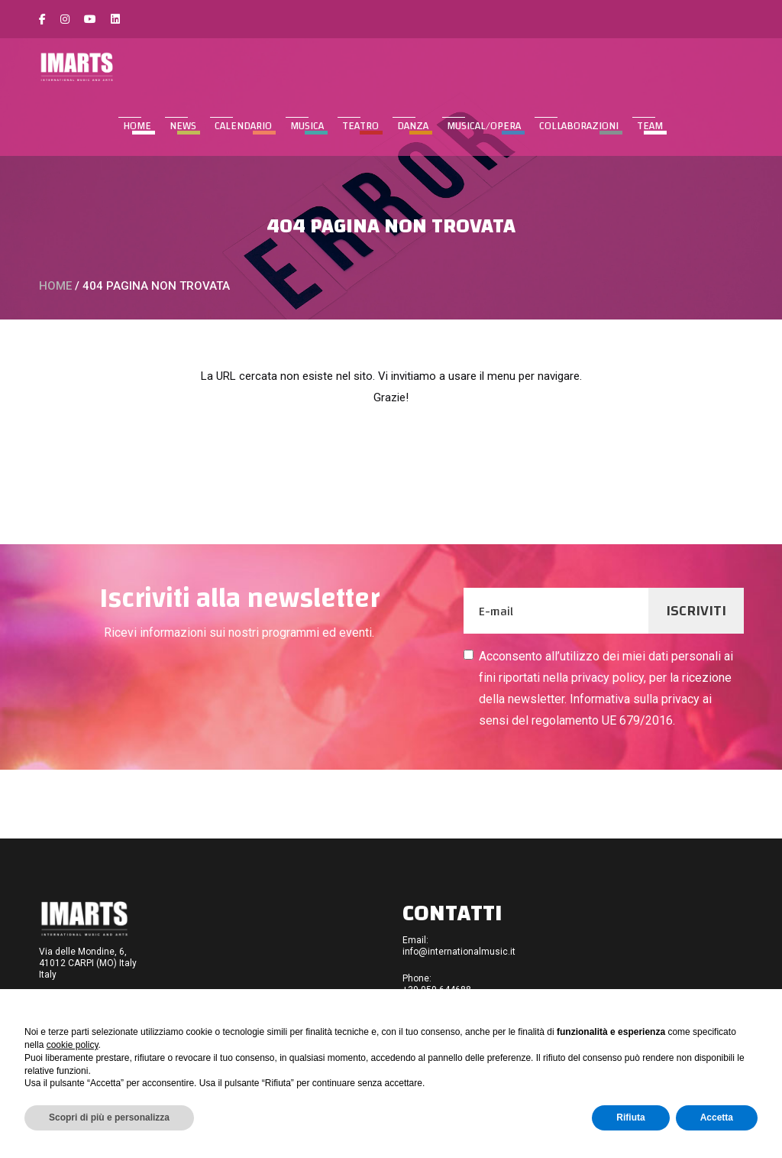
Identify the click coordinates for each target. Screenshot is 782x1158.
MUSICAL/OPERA (484, 126)
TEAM (650, 126)
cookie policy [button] (73, 1045)
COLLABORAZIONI (579, 126)
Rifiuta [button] (630, 1117)
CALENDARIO (243, 126)
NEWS (183, 126)
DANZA (412, 126)
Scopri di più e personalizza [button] (109, 1117)
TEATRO (360, 126)
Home (137, 126)
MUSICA (307, 126)
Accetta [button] (716, 1117)
